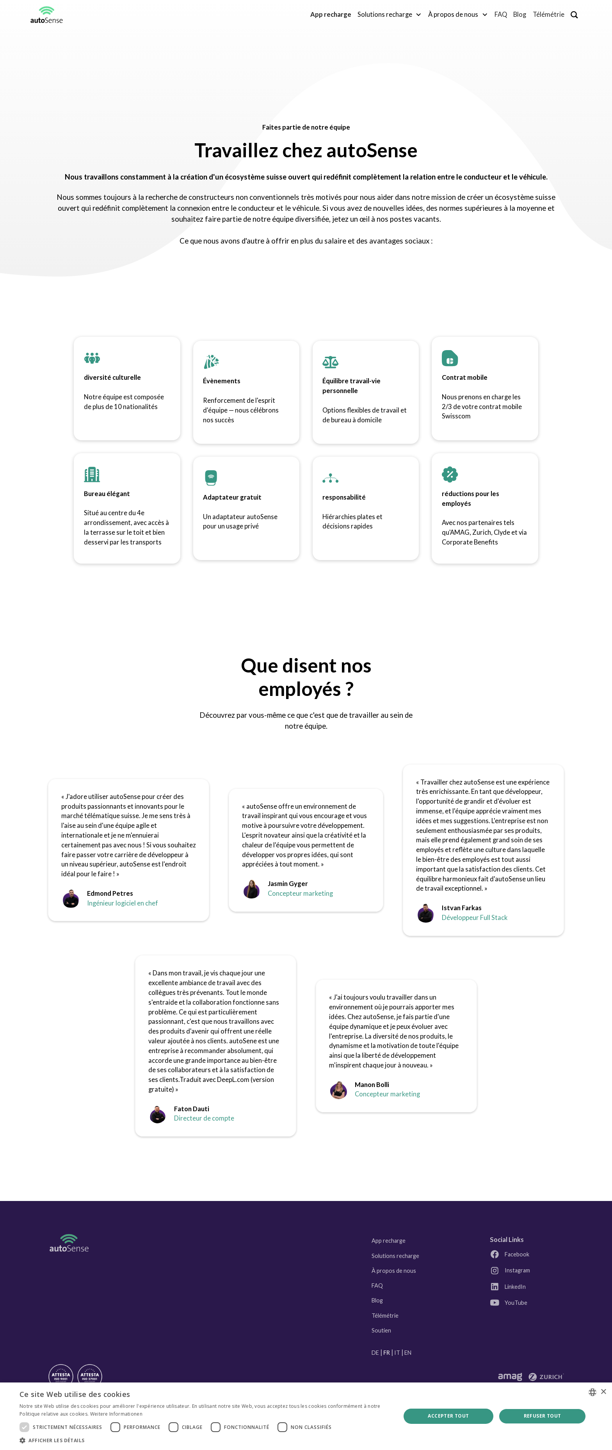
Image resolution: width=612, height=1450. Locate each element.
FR (386, 1352)
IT (397, 1352)
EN (407, 1352)
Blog (519, 14)
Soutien (381, 1330)
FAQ (501, 14)
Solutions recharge (395, 1256)
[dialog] (306, 1416)
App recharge (389, 1240)
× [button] (603, 1392)
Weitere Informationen (116, 1414)
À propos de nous (394, 1270)
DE (375, 1352)
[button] (389, 15)
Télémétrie (548, 14)
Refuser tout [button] (542, 1416)
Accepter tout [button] (448, 1416)
